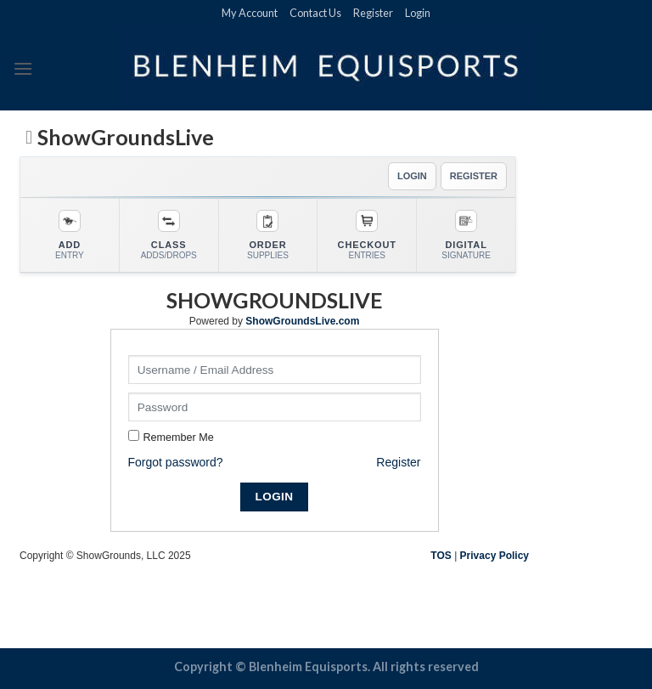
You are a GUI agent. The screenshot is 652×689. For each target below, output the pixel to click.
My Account (250, 13)
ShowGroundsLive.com (302, 321)
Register (373, 13)
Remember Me (178, 437)
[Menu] (23, 68)
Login (417, 13)
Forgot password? (175, 462)
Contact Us (315, 13)
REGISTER (473, 176)
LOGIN (412, 176)
